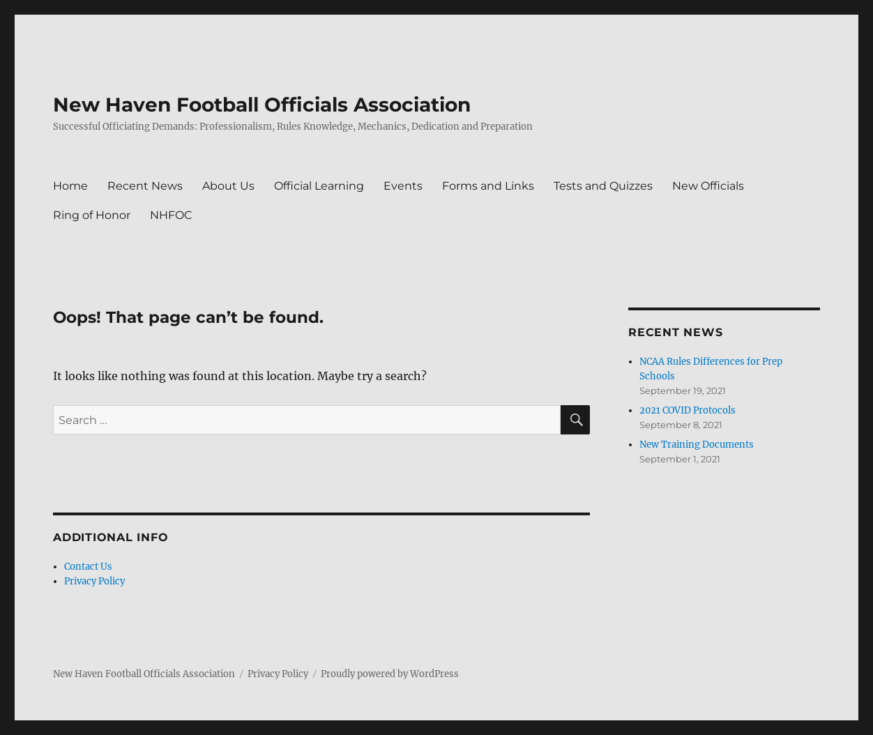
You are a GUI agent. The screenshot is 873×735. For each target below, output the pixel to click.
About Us (228, 185)
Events (403, 185)
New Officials (708, 185)
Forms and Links (488, 185)
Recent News (145, 185)
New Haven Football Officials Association (262, 104)
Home (70, 185)
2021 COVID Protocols (687, 410)
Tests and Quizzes (603, 185)
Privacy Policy (94, 581)
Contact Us (88, 567)
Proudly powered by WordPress (390, 674)
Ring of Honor (91, 215)
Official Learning (319, 185)
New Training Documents (696, 444)
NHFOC (171, 215)
